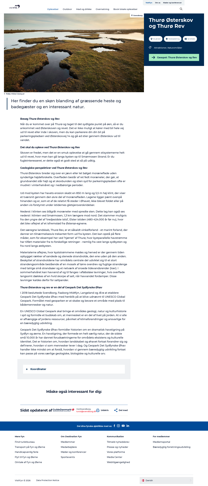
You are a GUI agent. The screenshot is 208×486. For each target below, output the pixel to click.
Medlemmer (69, 442)
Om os (179, 3)
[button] (103, 410)
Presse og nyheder (118, 447)
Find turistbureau (26, 442)
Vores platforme (116, 452)
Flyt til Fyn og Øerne (27, 457)
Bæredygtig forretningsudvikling (171, 447)
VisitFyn (171, 3)
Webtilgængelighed (118, 462)
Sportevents (69, 457)
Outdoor (79, 9)
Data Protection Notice (49, 480)
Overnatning (114, 9)
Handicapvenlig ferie (28, 452)
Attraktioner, (161, 48)
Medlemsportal (161, 442)
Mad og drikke (95, 9)
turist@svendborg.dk (86, 411)
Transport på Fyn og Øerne (31, 447)
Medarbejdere (70, 447)
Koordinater (36, 369)
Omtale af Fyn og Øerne (30, 462)
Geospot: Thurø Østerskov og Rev (174, 57)
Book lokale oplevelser (137, 9)
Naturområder (175, 48)
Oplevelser (64, 9)
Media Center (115, 457)
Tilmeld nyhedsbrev (118, 442)
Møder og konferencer (194, 3)
